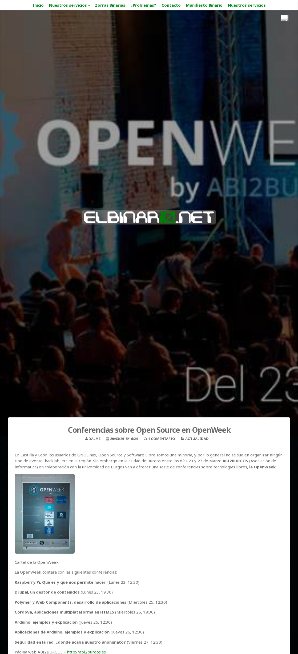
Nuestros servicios (68, 5)
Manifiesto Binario (204, 5)
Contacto (171, 5)
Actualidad (197, 438)
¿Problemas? (143, 5)
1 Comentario (161, 438)
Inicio (38, 5)
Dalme (94, 438)
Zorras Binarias (110, 5)
